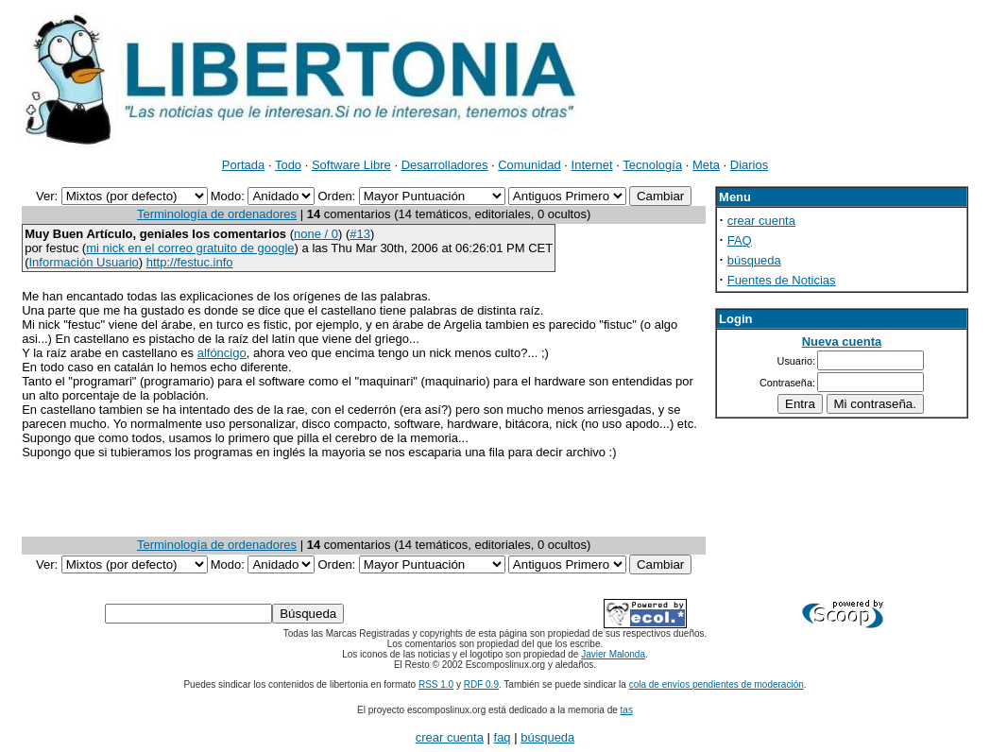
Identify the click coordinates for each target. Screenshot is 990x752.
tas (627, 710)
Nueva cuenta (842, 341)
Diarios (749, 165)
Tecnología (652, 165)
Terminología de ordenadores (217, 214)
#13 (360, 234)
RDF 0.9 (481, 684)
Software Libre (351, 165)
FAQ (739, 240)
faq (502, 737)
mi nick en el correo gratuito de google (190, 248)
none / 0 (316, 234)
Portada (243, 165)
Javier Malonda (613, 654)
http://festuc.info (189, 262)
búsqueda (754, 260)
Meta (706, 165)
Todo (288, 165)
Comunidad (529, 165)
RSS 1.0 (435, 684)
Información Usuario (84, 262)
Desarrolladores (444, 165)
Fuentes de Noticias (781, 280)
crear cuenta (761, 221)
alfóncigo (222, 353)
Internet (592, 165)
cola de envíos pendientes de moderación (716, 684)
